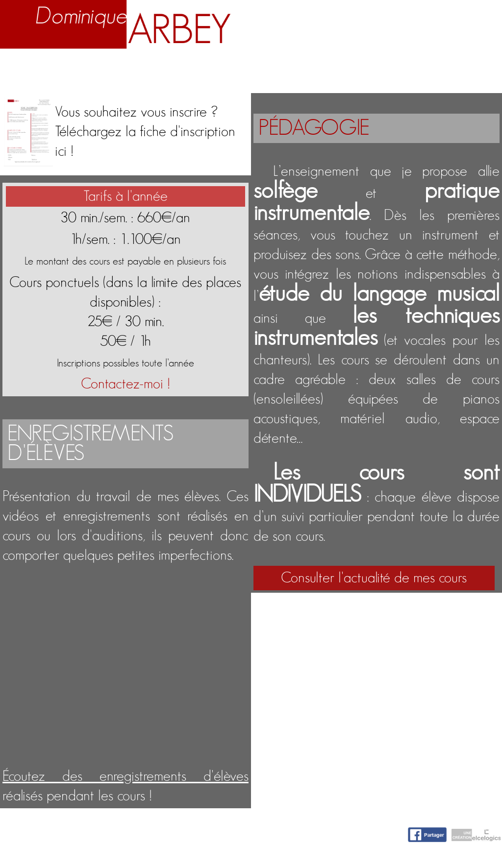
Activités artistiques (281, 66)
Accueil (25, 66)
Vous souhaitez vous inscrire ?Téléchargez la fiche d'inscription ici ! (145, 132)
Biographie (87, 66)
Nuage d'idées (395, 66)
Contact (473, 66)
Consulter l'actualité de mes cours (374, 578)
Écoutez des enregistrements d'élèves (125, 776)
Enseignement (171, 66)
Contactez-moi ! (125, 384)
